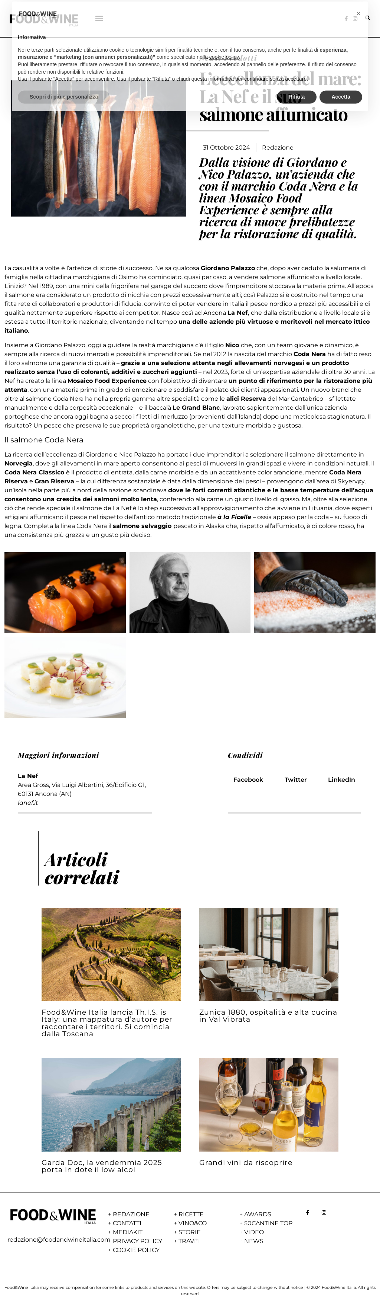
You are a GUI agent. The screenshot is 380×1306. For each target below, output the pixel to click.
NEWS (253, 1241)
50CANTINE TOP (268, 1223)
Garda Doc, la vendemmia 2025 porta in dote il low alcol (102, 1166)
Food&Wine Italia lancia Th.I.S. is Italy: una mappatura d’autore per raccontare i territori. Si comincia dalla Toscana (107, 1023)
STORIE (189, 1232)
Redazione (278, 147)
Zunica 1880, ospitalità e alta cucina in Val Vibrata (268, 1016)
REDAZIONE (131, 1214)
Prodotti (240, 58)
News (209, 58)
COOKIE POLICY (136, 1250)
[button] (99, 18)
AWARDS (257, 1214)
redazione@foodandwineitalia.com (59, 1239)
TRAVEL (190, 1241)
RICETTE (191, 1214)
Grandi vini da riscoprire (245, 1162)
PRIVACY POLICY (137, 1241)
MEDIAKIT (127, 1232)
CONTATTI (127, 1223)
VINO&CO (192, 1223)
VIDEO (254, 1232)
